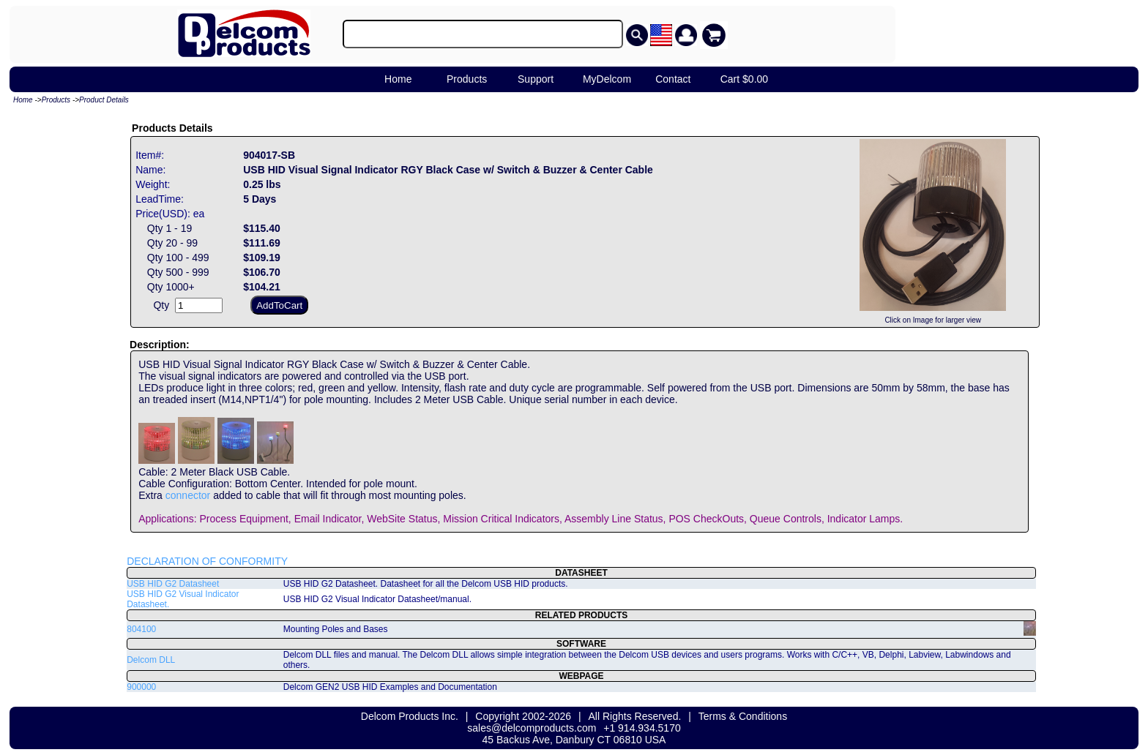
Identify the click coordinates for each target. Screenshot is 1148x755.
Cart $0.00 (744, 79)
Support (536, 79)
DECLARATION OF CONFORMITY (207, 561)
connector (187, 495)
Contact (672, 79)
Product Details (104, 100)
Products (467, 79)
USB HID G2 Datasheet (173, 584)
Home (397, 79)
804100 (141, 629)
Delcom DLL (151, 660)
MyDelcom (607, 79)
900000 (141, 687)
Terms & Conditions (742, 716)
